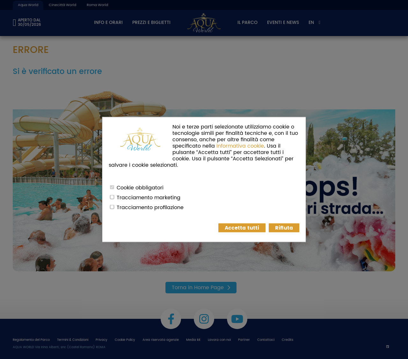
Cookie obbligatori (140, 188)
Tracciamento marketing (148, 198)
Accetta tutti (242, 228)
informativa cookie (240, 146)
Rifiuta (284, 228)
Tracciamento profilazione (150, 207)
